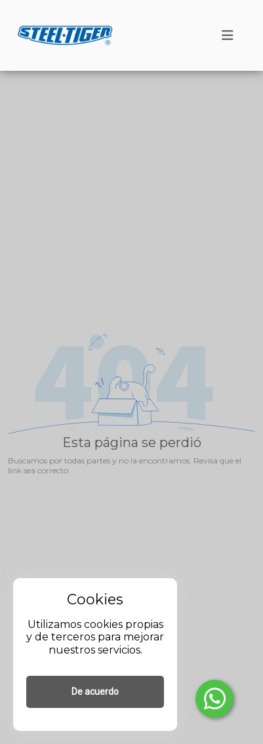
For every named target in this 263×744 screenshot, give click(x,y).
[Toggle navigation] (227, 35)
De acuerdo (95, 691)
